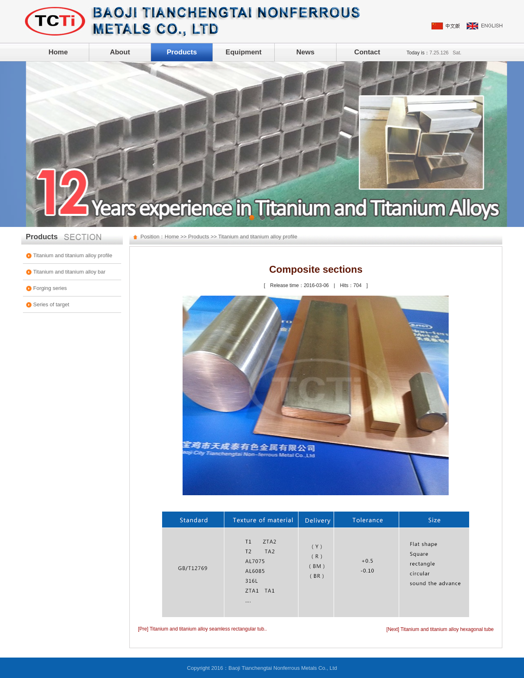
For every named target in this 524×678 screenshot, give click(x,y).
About (120, 52)
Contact (367, 52)
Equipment (244, 52)
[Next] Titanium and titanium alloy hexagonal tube (440, 629)
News (305, 52)
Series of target (51, 304)
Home (58, 52)
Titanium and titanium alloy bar (69, 272)
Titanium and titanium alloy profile (72, 255)
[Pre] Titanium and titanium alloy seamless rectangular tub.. (202, 629)
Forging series (50, 288)
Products (182, 52)
